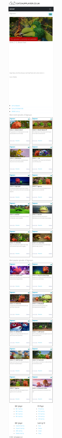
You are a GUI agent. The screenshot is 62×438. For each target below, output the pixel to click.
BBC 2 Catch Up (19, 411)
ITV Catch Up (41, 409)
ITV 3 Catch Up (41, 414)
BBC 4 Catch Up (19, 416)
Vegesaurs (12, 13)
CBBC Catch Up (19, 431)
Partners (40, 428)
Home (39, 426)
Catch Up (11, 9)
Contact (40, 431)
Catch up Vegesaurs (16, 106)
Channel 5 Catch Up (20, 428)
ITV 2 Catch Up (41, 411)
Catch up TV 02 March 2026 (17, 108)
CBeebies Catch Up (20, 433)
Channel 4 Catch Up (20, 426)
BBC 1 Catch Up (19, 409)
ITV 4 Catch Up (41, 416)
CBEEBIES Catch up (16, 111)
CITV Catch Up (41, 419)
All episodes (18, 140)
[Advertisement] (31, 56)
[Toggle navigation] (50, 9)
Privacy (39, 433)
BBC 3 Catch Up (19, 414)
